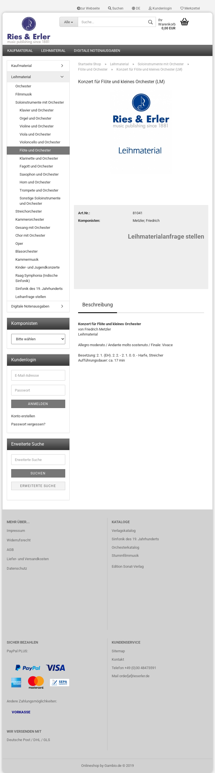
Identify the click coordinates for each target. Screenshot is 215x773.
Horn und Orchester (35, 182)
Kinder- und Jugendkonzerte (37, 267)
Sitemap (118, 651)
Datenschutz (17, 568)
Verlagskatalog (123, 530)
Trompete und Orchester (39, 190)
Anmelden (38, 404)
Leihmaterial (53, 50)
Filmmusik (23, 94)
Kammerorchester (29, 219)
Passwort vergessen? (28, 424)
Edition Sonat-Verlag (128, 566)
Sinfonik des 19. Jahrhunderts (39, 289)
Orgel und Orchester (35, 118)
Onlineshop (90, 765)
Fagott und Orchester (36, 166)
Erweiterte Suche (38, 486)
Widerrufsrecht (19, 540)
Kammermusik (27, 259)
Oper (19, 243)
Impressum (16, 530)
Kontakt (118, 659)
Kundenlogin (160, 8)
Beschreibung (97, 305)
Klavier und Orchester (36, 110)
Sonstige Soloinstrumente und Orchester (40, 201)
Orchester (23, 86)
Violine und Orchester (36, 126)
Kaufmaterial (20, 50)
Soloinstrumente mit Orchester (39, 102)
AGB (10, 550)
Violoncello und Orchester (40, 142)
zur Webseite (88, 8)
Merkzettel (190, 8)
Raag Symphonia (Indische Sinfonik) (36, 278)
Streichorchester (28, 211)
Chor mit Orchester (30, 235)
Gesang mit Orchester (32, 227)
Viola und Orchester (35, 134)
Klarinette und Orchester (39, 158)
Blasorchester (26, 251)
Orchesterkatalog (125, 547)
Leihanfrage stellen (30, 297)
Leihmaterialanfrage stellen (166, 236)
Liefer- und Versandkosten (28, 559)
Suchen (115, 8)
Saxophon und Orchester (39, 174)
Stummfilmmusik (125, 555)
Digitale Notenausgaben (97, 50)
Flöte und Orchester (35, 150)
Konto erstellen (23, 416)
